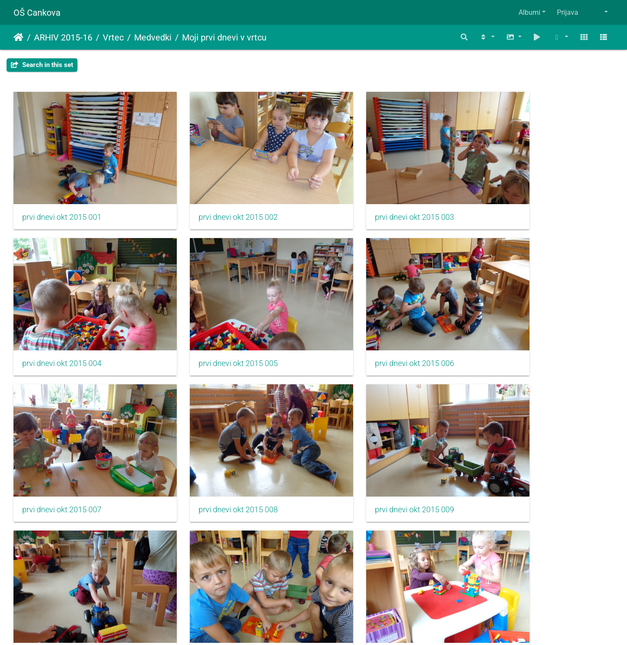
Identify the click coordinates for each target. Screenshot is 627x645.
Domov (18, 37)
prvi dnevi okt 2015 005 (61, 331)
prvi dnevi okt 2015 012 (521, 462)
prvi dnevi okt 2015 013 (61, 592)
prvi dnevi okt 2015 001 (61, 201)
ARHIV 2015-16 (63, 37)
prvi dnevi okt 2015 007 (368, 331)
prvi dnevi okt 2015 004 (521, 201)
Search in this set (42, 65)
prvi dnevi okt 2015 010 (215, 462)
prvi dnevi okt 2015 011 (368, 462)
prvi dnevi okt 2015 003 (368, 201)
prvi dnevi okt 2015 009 (61, 462)
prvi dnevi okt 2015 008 (521, 331)
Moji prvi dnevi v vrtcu (224, 37)
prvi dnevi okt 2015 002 (215, 201)
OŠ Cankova (37, 12)
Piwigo (330, 626)
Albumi (529, 12)
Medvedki (153, 37)
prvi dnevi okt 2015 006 (215, 331)
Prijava (567, 12)
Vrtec (113, 37)
